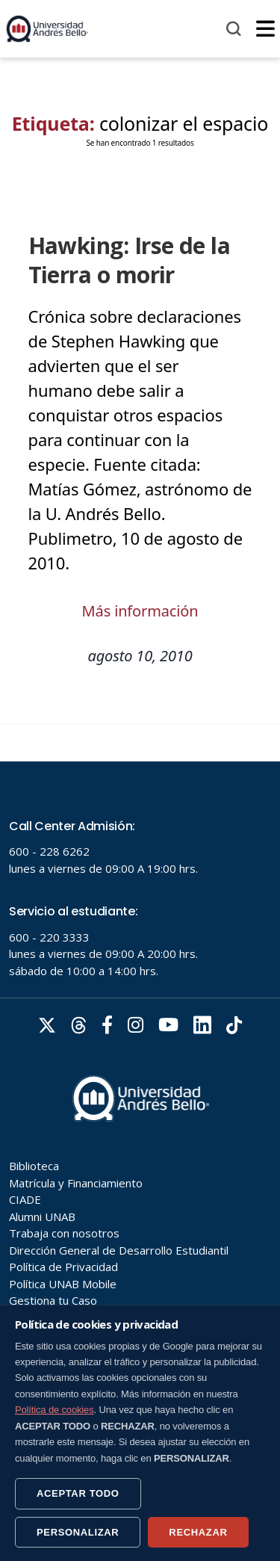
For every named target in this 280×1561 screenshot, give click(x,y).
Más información (140, 611)
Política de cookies (54, 1409)
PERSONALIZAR (78, 1532)
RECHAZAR (198, 1532)
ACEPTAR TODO (78, 1493)
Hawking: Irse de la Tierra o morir (129, 260)
